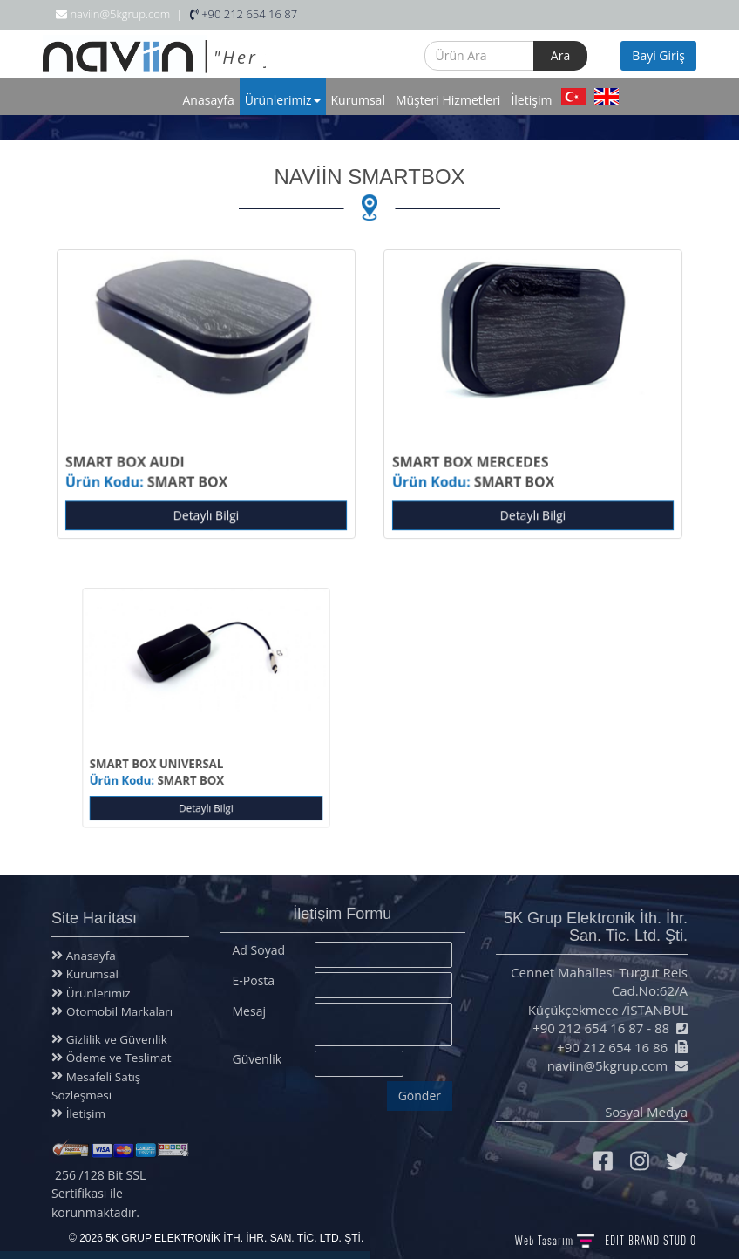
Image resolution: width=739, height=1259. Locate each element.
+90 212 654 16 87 (243, 14)
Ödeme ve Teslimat (112, 1057)
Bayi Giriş (658, 55)
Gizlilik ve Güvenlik (110, 1039)
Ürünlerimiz (283, 100)
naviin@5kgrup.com (612, 1065)
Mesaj (249, 1006)
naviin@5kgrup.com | (119, 14)
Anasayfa (208, 100)
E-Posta (254, 976)
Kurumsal (358, 100)
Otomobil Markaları (115, 1011)
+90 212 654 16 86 (616, 1047)
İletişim (531, 100)
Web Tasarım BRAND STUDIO (605, 1240)
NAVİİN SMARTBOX (369, 176)
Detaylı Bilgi (206, 512)
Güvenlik (257, 1054)
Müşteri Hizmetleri (448, 100)
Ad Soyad (259, 945)
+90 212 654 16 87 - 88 (605, 1028)
